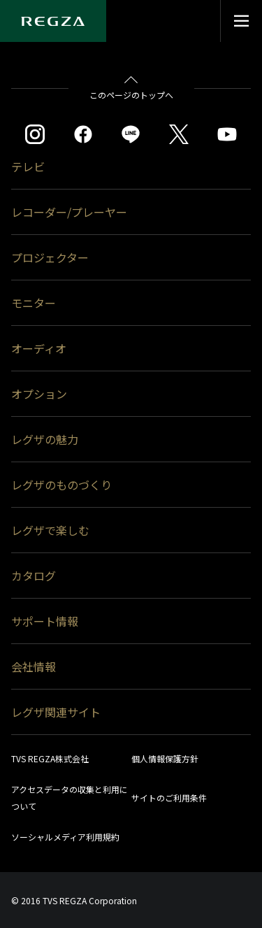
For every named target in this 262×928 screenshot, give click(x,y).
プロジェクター (50, 257)
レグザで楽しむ (50, 530)
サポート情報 (44, 621)
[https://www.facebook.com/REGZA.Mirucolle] (83, 134)
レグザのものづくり (61, 484)
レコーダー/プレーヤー (69, 212)
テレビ (28, 166)
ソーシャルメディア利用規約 (65, 837)
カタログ (33, 575)
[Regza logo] (53, 21)
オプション (39, 393)
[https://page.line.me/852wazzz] (130, 134)
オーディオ (38, 348)
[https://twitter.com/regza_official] (179, 134)
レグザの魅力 (44, 439)
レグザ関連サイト (56, 712)
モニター (33, 302)
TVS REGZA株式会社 (50, 758)
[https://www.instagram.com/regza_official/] (35, 134)
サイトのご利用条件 (169, 798)
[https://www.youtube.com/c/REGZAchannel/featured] (227, 134)
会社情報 (33, 666)
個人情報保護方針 (164, 758)
